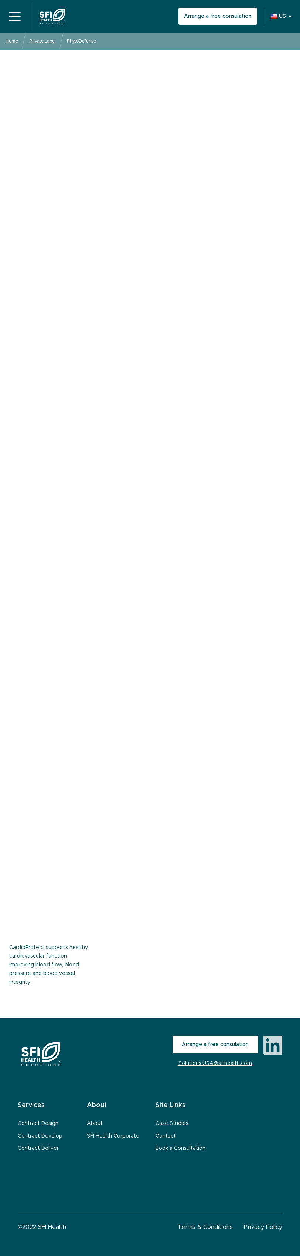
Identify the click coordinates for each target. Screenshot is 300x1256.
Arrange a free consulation (218, 16)
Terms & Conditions (205, 1227)
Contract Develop (40, 1136)
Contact (166, 1136)
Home (12, 41)
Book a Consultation (180, 1148)
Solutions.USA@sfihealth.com (215, 1063)
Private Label (42, 41)
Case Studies (172, 1123)
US (278, 16)
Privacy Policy (263, 1227)
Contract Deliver (38, 1148)
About (95, 1123)
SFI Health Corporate (113, 1136)
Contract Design (38, 1123)
